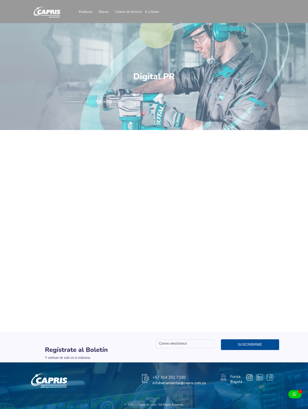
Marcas (104, 11)
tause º (154, 404)
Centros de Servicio (128, 11)
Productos (85, 11)
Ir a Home (152, 11)
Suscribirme (250, 344)
